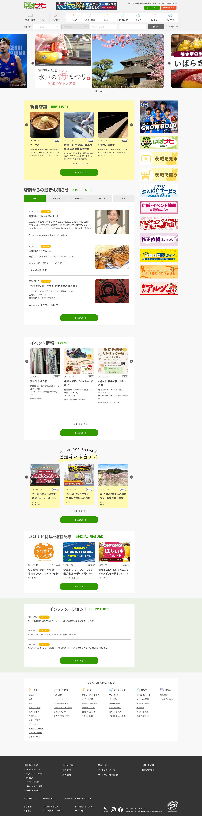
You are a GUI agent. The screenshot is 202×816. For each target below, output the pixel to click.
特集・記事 (30, 19)
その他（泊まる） (166, 699)
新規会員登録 (156, 7)
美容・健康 (90, 19)
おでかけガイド (32, 782)
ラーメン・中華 (34, 707)
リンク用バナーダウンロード (54, 810)
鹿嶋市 (88, 489)
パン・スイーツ (35, 724)
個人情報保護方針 (50, 806)
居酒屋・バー (34, 695)
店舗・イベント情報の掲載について (78, 798)
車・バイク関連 (143, 711)
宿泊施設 (164, 695)
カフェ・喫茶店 (35, 720)
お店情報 (66, 769)
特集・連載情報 (31, 765)
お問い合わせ (148, 769)
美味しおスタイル (33, 790)
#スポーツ (69, 505)
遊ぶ (106, 19)
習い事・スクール (143, 695)
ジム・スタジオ (60, 711)
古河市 (122, 489)
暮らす (138, 19)
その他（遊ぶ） (87, 716)
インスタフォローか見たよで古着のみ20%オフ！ (54, 286)
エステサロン (59, 699)
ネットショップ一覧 (106, 769)
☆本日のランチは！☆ (40, 251)
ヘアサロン (58, 695)
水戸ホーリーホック (34, 773)
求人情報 (170, 19)
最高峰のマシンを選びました (44, 216)
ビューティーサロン (62, 703)
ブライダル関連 (143, 699)
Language (171, 7)
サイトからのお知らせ (108, 774)
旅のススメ (30, 778)
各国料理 (32, 716)
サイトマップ (80, 810)
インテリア (113, 699)
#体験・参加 (34, 420)
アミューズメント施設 (90, 695)
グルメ (74, 19)
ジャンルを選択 (98, 26)
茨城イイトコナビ (33, 769)
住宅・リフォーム (143, 703)
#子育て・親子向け (45, 420)
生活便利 (140, 707)
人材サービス (29, 798)
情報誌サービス (49, 798)
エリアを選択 (40, 26)
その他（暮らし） (143, 716)
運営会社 (27, 806)
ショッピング (122, 19)
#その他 (73, 398)
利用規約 (27, 810)
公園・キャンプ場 (88, 711)
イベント (43, 19)
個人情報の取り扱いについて (87, 806)
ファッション (114, 695)
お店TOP (56, 19)
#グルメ (35, 502)
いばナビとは (148, 765)
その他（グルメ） (35, 737)
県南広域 (54, 489)
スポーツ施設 (87, 699)
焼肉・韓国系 (34, 711)
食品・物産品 (114, 703)
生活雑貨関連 (115, 707)
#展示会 (67, 398)
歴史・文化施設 (88, 707)
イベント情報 (68, 765)
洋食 (31, 699)
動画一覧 (102, 765)
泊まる (154, 19)
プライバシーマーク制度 (133, 808)
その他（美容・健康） (62, 716)
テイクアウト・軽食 (36, 728)
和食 (31, 703)
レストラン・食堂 (35, 732)
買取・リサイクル (115, 711)
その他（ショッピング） (118, 716)
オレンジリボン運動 (34, 786)
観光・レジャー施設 (90, 703)
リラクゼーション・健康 (63, 707)
